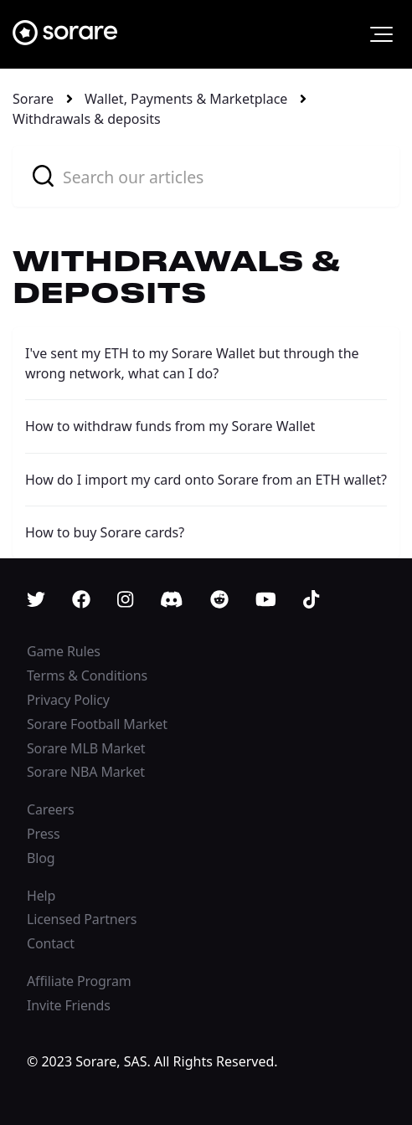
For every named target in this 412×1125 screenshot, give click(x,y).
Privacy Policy (68, 700)
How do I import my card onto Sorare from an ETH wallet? (206, 479)
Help (41, 895)
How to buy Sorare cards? (104, 532)
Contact (51, 943)
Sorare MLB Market (86, 748)
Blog (40, 858)
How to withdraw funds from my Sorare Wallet (170, 426)
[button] (381, 34)
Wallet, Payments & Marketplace (186, 99)
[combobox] (206, 176)
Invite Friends (69, 1005)
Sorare (33, 99)
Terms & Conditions (87, 675)
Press (43, 833)
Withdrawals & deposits (87, 119)
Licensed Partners (81, 919)
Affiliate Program (79, 981)
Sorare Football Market (97, 724)
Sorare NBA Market (86, 772)
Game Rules (63, 651)
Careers (51, 809)
